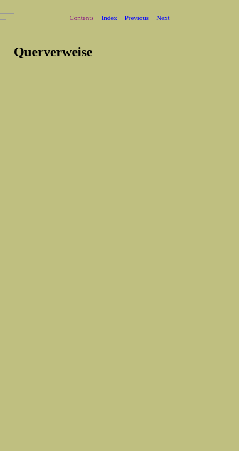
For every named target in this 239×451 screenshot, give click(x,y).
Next (162, 17)
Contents (81, 17)
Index (109, 17)
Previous (137, 17)
